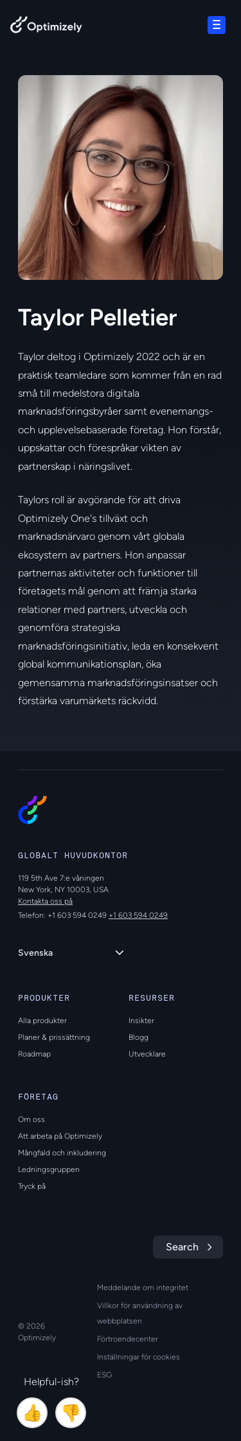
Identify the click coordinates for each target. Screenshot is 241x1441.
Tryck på (32, 1186)
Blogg (138, 1037)
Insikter (141, 1020)
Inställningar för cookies (138, 1356)
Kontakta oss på (45, 901)
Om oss (31, 1119)
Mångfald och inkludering (62, 1152)
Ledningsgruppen (49, 1169)
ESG (104, 1374)
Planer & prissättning (54, 1037)
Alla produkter (42, 1020)
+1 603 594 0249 (138, 915)
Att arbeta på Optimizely (60, 1136)
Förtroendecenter (127, 1338)
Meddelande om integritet (142, 1287)
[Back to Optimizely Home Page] (46, 27)
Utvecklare (147, 1053)
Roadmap (34, 1053)
